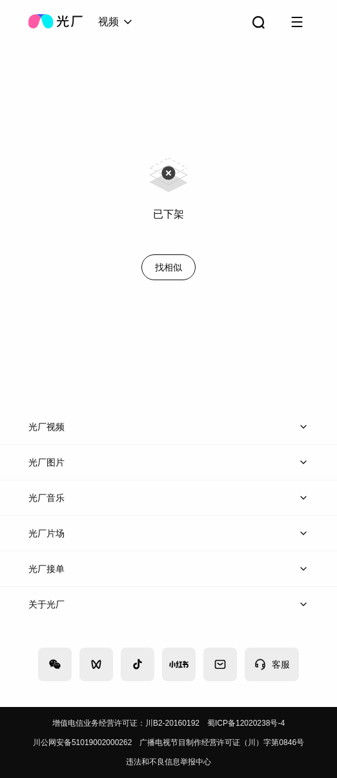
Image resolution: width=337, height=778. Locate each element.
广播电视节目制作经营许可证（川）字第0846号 (221, 742)
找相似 (168, 267)
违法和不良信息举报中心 (168, 761)
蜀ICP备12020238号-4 (246, 723)
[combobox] (116, 22)
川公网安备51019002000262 (82, 742)
